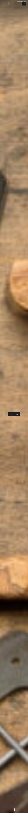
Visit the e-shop (14, 414)
